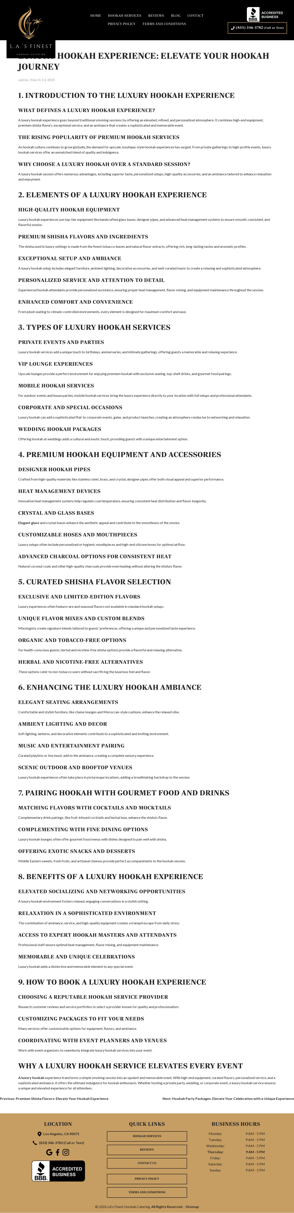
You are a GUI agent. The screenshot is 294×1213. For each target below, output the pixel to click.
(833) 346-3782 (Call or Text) (58, 1143)
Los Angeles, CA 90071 (58, 1134)
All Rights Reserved (166, 1207)
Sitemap (192, 1207)
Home (95, 16)
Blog (176, 16)
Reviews (156, 16)
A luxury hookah (31, 1078)
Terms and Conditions (164, 24)
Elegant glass (28, 523)
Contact (196, 16)
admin (23, 80)
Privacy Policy (122, 24)
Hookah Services (124, 16)
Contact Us (147, 1163)
